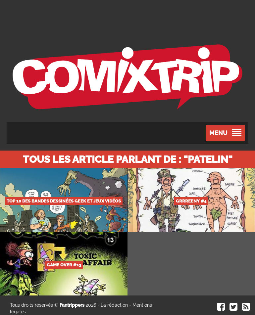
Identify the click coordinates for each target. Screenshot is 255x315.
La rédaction (114, 305)
